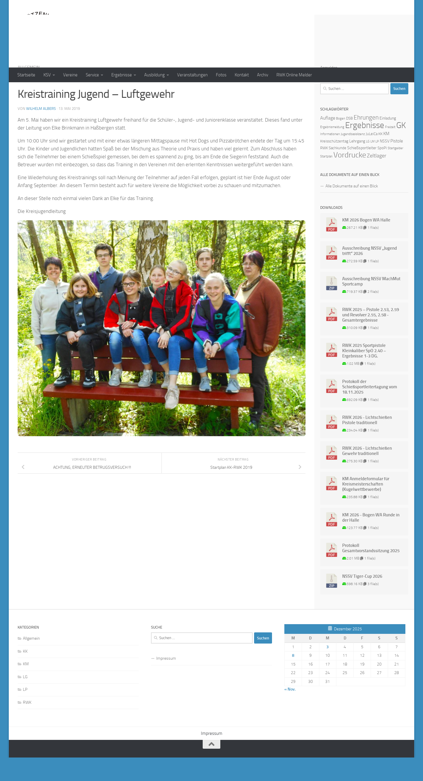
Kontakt (242, 75)
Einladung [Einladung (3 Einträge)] (388, 141)
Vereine (70, 75)
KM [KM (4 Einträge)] (386, 157)
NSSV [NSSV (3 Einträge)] (385, 164)
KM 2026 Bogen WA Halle (366, 243)
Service (92, 75)
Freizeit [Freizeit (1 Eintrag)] (390, 150)
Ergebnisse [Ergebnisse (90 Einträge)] (364, 149)
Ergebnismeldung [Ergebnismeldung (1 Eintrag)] (332, 150)
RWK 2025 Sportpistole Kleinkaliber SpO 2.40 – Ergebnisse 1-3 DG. (364, 374)
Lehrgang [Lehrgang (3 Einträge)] (357, 164)
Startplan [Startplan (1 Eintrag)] (326, 180)
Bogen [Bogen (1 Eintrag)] (340, 142)
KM (26, 687)
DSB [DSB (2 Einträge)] (349, 142)
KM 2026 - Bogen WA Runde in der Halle (371, 541)
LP (25, 713)
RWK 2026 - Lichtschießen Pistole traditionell (367, 443)
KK (25, 674)
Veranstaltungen (192, 75)
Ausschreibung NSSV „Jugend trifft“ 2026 (369, 274)
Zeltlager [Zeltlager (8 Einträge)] (376, 179)
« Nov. (290, 712)
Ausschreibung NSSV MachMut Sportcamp (371, 305)
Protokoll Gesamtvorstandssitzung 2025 (371, 571)
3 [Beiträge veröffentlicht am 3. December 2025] (327, 670)
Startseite (26, 75)
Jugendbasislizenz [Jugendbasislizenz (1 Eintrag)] (353, 157)
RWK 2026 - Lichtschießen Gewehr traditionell (367, 474)
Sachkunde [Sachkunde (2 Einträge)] (337, 171)
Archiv (262, 75)
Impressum (166, 681)
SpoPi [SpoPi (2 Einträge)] (382, 171)
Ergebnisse (121, 75)
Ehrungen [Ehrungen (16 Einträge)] (366, 141)
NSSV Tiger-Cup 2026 (362, 599)
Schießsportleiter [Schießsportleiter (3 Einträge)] (362, 171)
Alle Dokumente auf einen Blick (351, 209)
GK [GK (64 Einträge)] (401, 149)
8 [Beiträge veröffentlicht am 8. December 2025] (293, 678)
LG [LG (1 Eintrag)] (368, 165)
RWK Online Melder (294, 75)
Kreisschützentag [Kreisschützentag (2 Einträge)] (334, 164)
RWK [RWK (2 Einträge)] (324, 171)
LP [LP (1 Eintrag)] (377, 165)
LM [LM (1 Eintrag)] (372, 165)
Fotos (221, 75)
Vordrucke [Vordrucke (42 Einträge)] (349, 178)
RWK (27, 725)
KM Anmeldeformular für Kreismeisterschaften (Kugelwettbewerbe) (365, 507)
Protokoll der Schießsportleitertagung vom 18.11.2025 (369, 410)
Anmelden (328, 91)
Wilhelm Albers (41, 132)
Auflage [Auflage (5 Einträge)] (327, 141)
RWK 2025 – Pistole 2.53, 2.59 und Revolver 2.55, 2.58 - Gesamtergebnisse (370, 338)
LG (25, 700)
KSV (47, 75)
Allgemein (29, 91)
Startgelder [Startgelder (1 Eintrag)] (395, 172)
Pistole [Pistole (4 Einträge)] (396, 164)
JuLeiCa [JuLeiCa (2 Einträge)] (371, 157)
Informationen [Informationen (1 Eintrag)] (330, 157)
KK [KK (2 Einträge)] (380, 157)
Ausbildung (154, 75)
